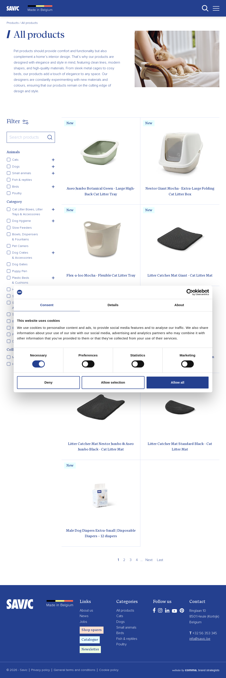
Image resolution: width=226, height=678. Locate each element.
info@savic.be (199, 638)
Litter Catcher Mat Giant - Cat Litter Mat (180, 275)
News (84, 616)
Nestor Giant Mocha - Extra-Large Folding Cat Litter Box (179, 191)
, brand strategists (195, 670)
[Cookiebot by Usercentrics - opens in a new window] (189, 292)
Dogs (120, 621)
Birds (120, 633)
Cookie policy (109, 670)
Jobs (83, 621)
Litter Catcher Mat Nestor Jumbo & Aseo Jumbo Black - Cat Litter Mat (101, 447)
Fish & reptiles (126, 638)
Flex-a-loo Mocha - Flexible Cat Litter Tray (100, 275)
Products (13, 22)
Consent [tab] (46, 305)
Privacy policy (40, 670)
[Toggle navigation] (214, 8)
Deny (48, 382)
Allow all (177, 382)
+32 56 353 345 (203, 633)
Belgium (195, 622)
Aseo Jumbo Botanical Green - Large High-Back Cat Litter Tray (101, 191)
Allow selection (113, 382)
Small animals (126, 627)
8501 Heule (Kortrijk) (204, 616)
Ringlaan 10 (197, 610)
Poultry (121, 644)
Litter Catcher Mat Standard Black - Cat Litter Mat (180, 447)
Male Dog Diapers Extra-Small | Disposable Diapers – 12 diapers (101, 533)
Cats (119, 616)
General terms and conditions (74, 670)
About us (86, 610)
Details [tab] (112, 305)
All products (125, 610)
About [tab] (179, 305)
